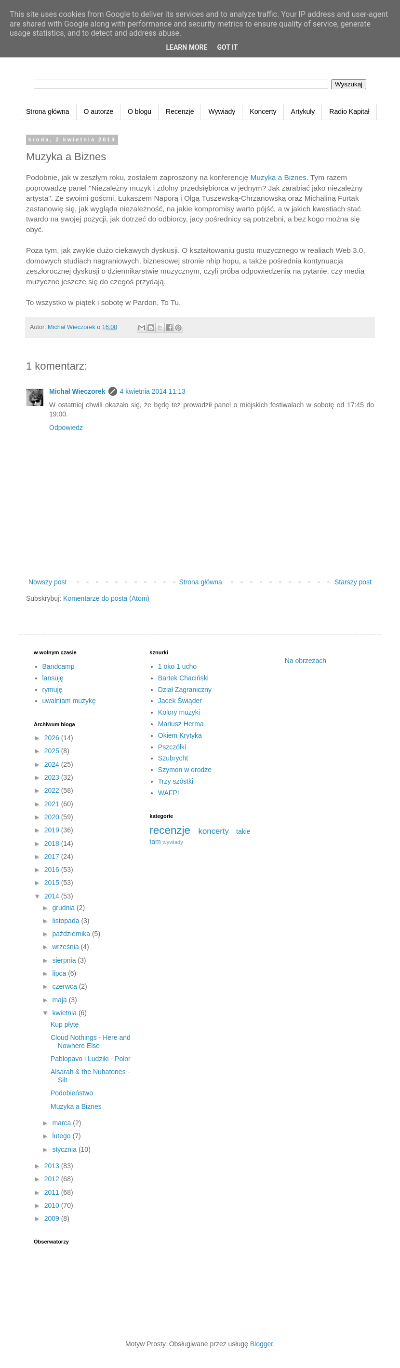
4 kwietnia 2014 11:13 (153, 391)
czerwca (65, 986)
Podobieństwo (72, 1093)
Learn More (186, 47)
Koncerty (263, 111)
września (66, 947)
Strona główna (47, 111)
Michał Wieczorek (77, 391)
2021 (52, 804)
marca (62, 1123)
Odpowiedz (66, 427)
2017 (52, 856)
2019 (52, 830)
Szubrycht (173, 758)
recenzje (169, 830)
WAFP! (168, 793)
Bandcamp (58, 666)
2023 (52, 777)
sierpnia (65, 960)
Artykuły (303, 111)
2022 (52, 790)
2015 (52, 882)
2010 (52, 1205)
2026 (52, 738)
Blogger (261, 1344)
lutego (62, 1136)
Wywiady (221, 111)
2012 (52, 1179)
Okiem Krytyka (180, 735)
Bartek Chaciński (183, 678)
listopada (66, 921)
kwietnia (65, 1013)
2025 (52, 751)
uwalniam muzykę (69, 701)
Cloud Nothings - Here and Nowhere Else (91, 1042)
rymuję (52, 689)
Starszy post (353, 582)
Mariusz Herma (181, 724)
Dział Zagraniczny (185, 689)
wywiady (173, 842)
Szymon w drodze (185, 770)
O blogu (139, 111)
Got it (227, 47)
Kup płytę (65, 1024)
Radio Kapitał (349, 111)
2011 (52, 1192)
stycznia (65, 1149)
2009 (52, 1218)
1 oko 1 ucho (177, 666)
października (72, 934)
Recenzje (180, 111)
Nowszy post (47, 582)
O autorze (98, 111)
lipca (60, 973)
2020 (52, 817)
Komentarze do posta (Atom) (106, 598)
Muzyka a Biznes (278, 177)
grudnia (64, 908)
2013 (52, 1166)
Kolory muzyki (179, 712)
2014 (52, 896)
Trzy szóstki (175, 781)
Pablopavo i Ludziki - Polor (91, 1059)
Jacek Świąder (180, 701)
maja (60, 1000)
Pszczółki (172, 747)
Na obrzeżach (305, 660)
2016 (52, 869)
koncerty (214, 831)
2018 (52, 843)
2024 (52, 764)
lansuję (53, 678)
